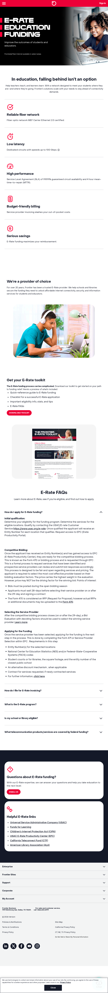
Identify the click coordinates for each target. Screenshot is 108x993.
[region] (54, 985)
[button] (54, 518)
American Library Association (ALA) (30, 855)
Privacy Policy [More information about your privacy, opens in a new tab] (65, 982)
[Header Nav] (4, 3)
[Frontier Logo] (54, 3)
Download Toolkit (20, 417)
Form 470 (68, 607)
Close (53, 988)
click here (39, 682)
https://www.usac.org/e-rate (29, 534)
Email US (14, 801)
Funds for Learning (20, 837)
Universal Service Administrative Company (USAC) (38, 833)
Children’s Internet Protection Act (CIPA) (33, 842)
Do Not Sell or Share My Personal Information (74, 943)
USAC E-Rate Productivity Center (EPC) (32, 846)
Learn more (21, 627)
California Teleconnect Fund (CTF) (29, 851)
